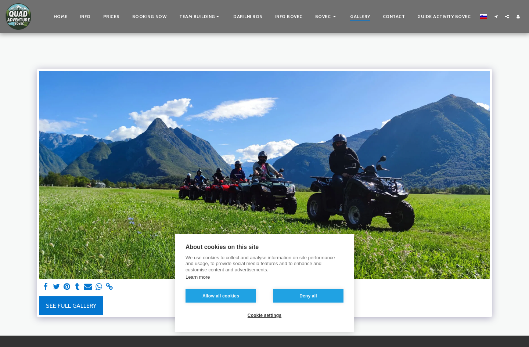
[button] (200, 16)
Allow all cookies (220, 296)
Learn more (198, 277)
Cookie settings (264, 315)
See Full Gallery (71, 305)
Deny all (308, 296)
